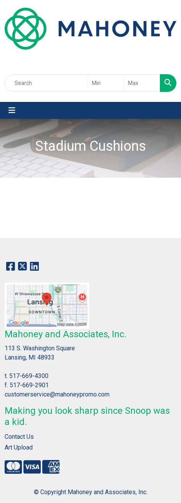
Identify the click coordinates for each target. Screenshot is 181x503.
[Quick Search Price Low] (106, 83)
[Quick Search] (46, 83)
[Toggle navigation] (12, 110)
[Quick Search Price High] (142, 83)
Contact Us (19, 436)
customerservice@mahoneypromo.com (57, 394)
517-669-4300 (28, 376)
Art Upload (19, 447)
